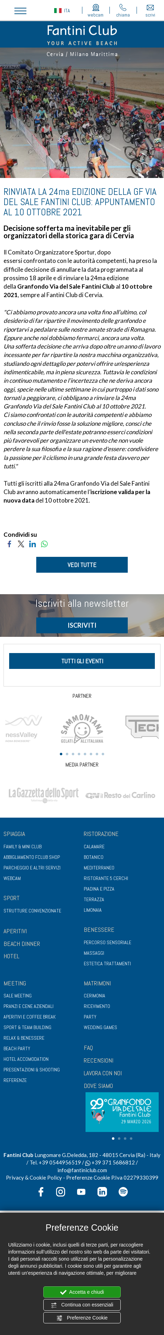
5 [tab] (85, 754)
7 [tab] (97, 754)
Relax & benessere (24, 1038)
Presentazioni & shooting (32, 1069)
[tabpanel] (82, 727)
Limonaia (93, 910)
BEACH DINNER (22, 944)
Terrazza (94, 899)
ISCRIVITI (82, 625)
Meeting (15, 983)
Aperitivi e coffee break (30, 1017)
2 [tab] (67, 754)
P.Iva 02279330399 (134, 1177)
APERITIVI (15, 931)
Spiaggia (14, 834)
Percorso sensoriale (107, 942)
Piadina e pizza (99, 889)
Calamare (94, 846)
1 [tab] (61, 754)
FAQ (88, 1048)
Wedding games (100, 1027)
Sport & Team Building (27, 1027)
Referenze (15, 1080)
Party (90, 1017)
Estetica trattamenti (107, 963)
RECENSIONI (98, 1060)
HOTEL (11, 956)
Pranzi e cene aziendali (28, 1006)
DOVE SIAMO (98, 1086)
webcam (96, 11)
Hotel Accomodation (26, 1059)
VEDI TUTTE (82, 565)
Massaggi (94, 953)
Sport (12, 898)
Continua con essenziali (82, 1305)
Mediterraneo (99, 868)
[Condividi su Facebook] (9, 543)
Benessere (99, 929)
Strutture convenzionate (32, 911)
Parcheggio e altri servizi (32, 868)
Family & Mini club (23, 846)
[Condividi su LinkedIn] (32, 543)
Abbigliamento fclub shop (32, 857)
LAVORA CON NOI (103, 1073)
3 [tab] (73, 754)
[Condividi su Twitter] (21, 543)
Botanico (93, 857)
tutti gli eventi (82, 661)
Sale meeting (18, 995)
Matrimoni (97, 983)
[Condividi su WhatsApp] (44, 543)
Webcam (12, 878)
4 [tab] (79, 754)
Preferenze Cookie (82, 1318)
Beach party (17, 1048)
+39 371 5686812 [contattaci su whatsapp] (110, 1162)
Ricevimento (97, 1006)
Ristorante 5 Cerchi (106, 878)
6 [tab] (91, 754)
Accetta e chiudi (82, 1292)
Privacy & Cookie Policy (34, 1177)
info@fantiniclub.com (82, 1170)
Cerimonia (94, 995)
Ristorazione (101, 834)
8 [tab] (103, 754)
